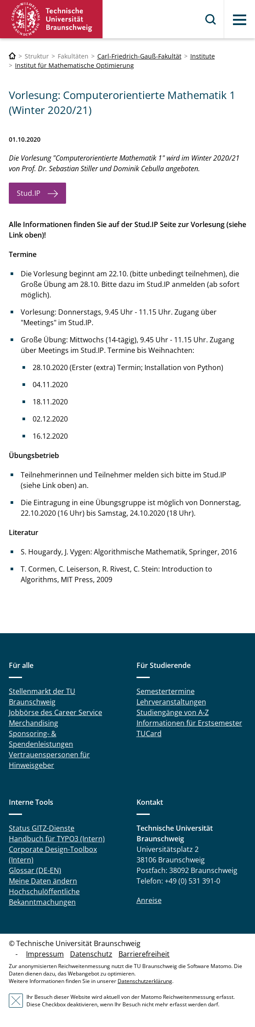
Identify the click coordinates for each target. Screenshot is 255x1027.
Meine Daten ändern (43, 881)
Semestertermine (166, 691)
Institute (202, 56)
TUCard (149, 733)
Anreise (149, 900)
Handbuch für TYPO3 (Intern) (57, 839)
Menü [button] (239, 20)
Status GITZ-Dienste (41, 828)
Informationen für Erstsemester (189, 723)
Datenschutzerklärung (145, 981)
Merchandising (33, 723)
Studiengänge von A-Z (173, 712)
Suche (211, 19)
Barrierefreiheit (144, 954)
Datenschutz (91, 954)
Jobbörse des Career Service (55, 712)
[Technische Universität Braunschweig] (12, 56)
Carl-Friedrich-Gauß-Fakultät (139, 56)
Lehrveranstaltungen (171, 702)
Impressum (45, 954)
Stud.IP (29, 193)
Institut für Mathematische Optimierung (74, 65)
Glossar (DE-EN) (35, 870)
